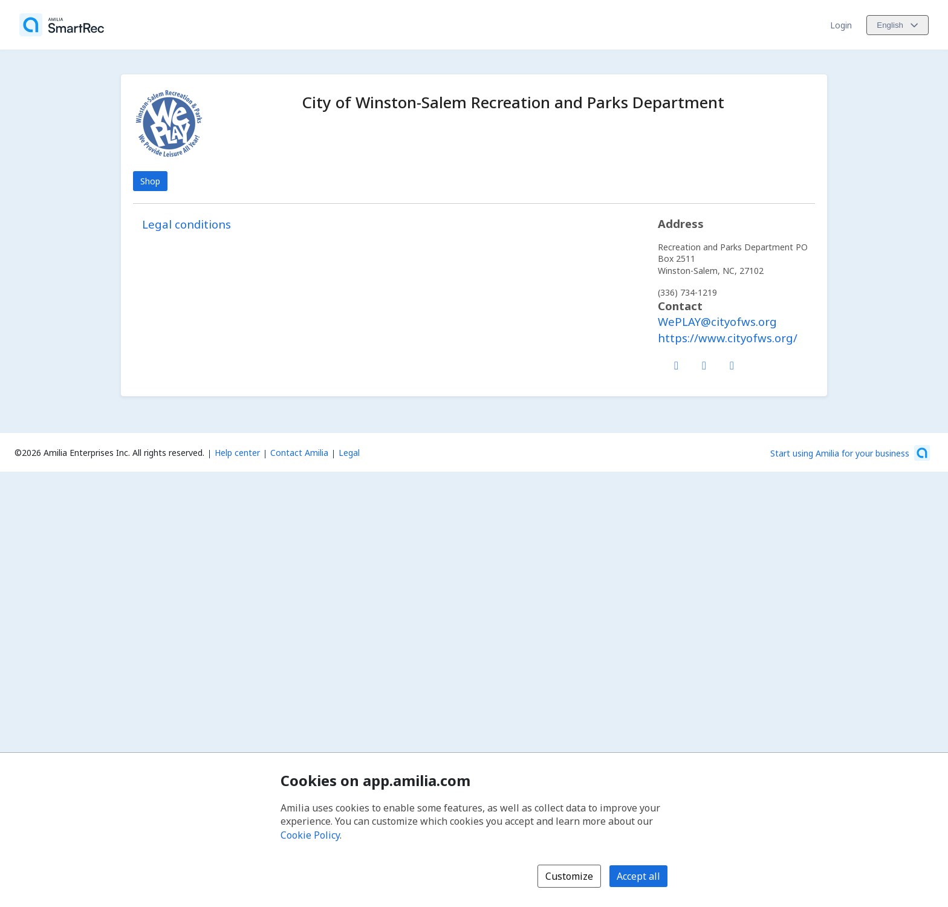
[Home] (61, 24)
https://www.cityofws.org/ (727, 337)
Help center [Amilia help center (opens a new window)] (237, 452)
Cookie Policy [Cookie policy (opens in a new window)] (310, 835)
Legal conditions (186, 224)
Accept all (638, 876)
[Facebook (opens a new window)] (676, 362)
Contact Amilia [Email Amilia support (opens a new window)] (299, 452)
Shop (150, 181)
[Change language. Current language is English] (897, 25)
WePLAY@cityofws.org (717, 321)
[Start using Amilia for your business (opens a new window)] (850, 453)
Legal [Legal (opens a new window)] (349, 452)
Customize (569, 876)
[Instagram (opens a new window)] (732, 362)
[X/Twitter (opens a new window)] (704, 362)
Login (841, 25)
